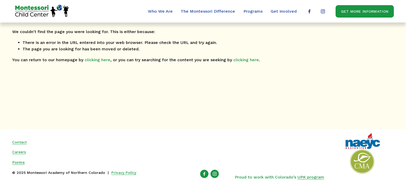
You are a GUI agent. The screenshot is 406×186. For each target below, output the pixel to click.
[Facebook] (309, 11)
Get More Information (365, 11)
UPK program (311, 177)
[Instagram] (322, 11)
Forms (18, 162)
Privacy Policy (123, 173)
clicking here (97, 59)
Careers (19, 152)
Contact (19, 142)
